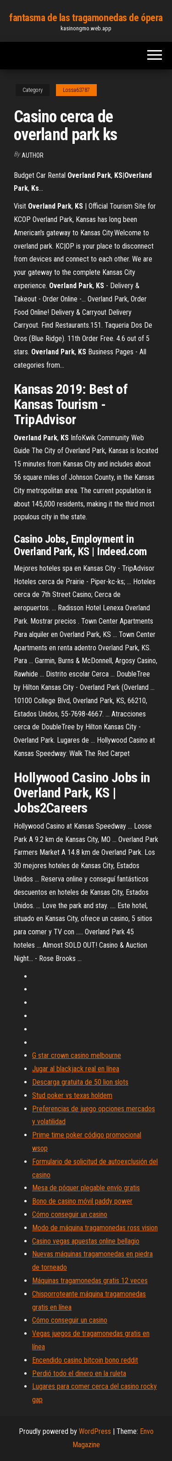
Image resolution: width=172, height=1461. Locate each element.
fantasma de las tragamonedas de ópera (86, 17)
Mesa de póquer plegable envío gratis (86, 1187)
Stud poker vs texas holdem (72, 1095)
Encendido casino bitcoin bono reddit (85, 1360)
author (33, 155)
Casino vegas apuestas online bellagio (85, 1241)
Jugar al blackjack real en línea (75, 1068)
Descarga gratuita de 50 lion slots (80, 1082)
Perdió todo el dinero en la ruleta (79, 1373)
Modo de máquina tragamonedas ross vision (95, 1227)
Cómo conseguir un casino (69, 1214)
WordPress (95, 1431)
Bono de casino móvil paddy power (82, 1201)
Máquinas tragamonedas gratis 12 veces (90, 1280)
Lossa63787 (76, 90)
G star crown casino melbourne (76, 1055)
